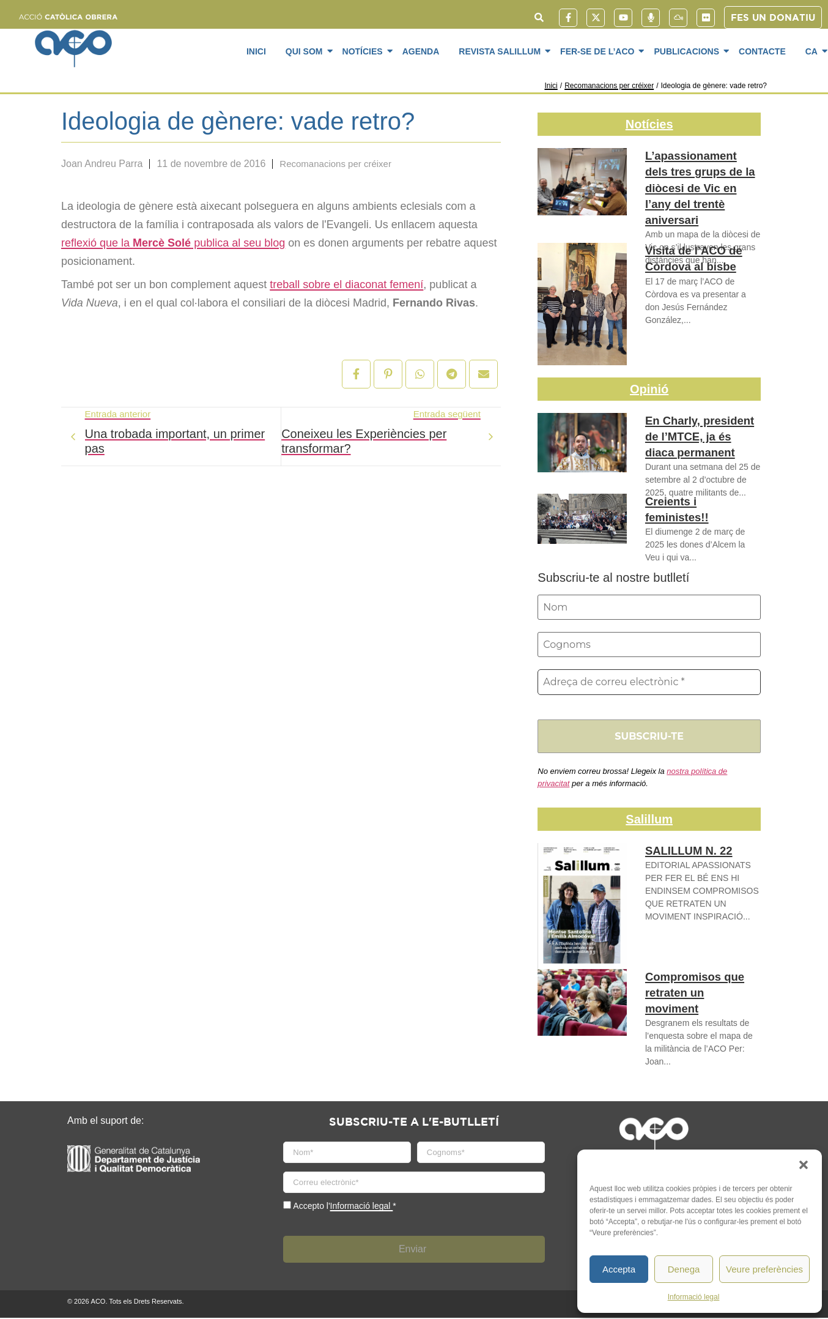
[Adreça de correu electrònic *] (649, 683)
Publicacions (688, 51)
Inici (256, 51)
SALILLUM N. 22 (683, 853)
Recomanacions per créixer (609, 85)
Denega (684, 1269)
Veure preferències (764, 1269)
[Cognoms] (649, 645)
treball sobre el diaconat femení (346, 284)
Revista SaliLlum (502, 51)
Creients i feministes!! (696, 502)
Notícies (364, 51)
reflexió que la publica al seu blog (173, 243)
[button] (803, 1165)
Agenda (421, 51)
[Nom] (649, 607)
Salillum (649, 821)
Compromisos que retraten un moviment (695, 985)
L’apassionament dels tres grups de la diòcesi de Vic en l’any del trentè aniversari (702, 176)
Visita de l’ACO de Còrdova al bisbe (687, 257)
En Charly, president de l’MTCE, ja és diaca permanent (699, 434)
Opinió (649, 389)
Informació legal (694, 1297)
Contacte (762, 51)
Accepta (618, 1269)
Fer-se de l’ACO (599, 51)
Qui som (306, 51)
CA (813, 51)
